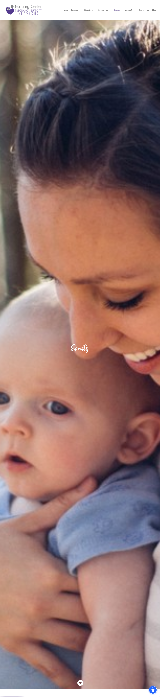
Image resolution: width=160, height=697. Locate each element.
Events (117, 10)
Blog (154, 10)
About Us (129, 10)
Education (88, 10)
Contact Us (144, 10)
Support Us (103, 10)
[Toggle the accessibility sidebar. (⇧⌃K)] (153, 690)
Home (65, 10)
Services (74, 10)
